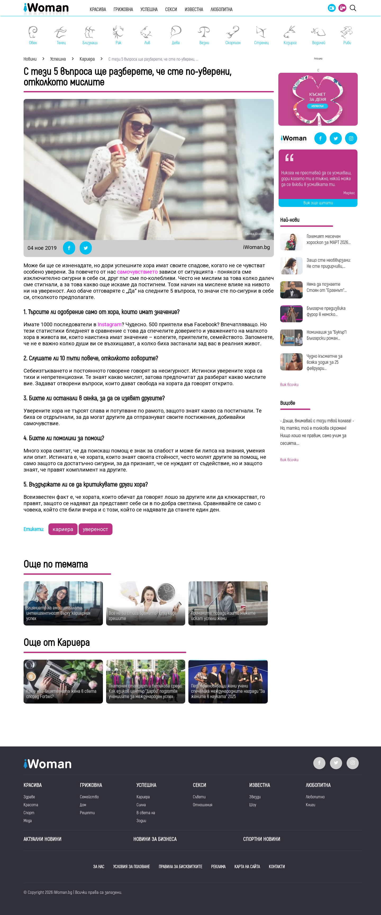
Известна (194, 10)
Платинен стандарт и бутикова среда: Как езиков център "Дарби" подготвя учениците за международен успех (145, 691)
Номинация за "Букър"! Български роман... (327, 335)
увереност (95, 529)
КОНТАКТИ (277, 866)
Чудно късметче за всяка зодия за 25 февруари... (324, 362)
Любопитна (221, 10)
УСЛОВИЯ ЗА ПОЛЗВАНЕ (131, 866)
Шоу (252, 805)
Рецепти (87, 813)
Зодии (141, 820)
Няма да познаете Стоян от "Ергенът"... (327, 287)
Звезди (255, 797)
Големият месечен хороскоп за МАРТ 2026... (329, 239)
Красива (98, 10)
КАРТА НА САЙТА (247, 866)
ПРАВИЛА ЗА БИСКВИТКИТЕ (180, 866)
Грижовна (123, 10)
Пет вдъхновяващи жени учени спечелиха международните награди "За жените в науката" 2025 (228, 691)
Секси (171, 10)
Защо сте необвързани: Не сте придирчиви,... (329, 263)
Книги (310, 805)
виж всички (289, 384)
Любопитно (315, 797)
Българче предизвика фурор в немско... (326, 311)
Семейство (89, 797)
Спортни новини (261, 839)
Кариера (143, 797)
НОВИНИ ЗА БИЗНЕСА (154, 839)
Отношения (202, 805)
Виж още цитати (318, 203)
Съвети (199, 797)
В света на (146, 813)
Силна (141, 805)
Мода (28, 820)
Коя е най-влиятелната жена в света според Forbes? (61, 694)
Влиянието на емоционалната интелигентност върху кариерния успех (58, 613)
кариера (63, 529)
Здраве (29, 797)
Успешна (148, 10)
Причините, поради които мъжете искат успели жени (223, 616)
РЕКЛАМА (218, 866)
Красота (31, 805)
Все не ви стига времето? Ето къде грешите (142, 616)
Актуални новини (42, 839)
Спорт (29, 813)
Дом (83, 805)
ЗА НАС (98, 866)
